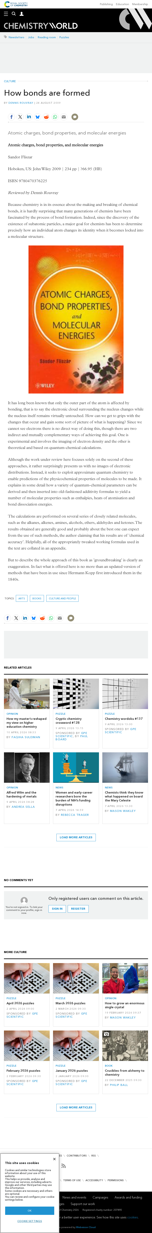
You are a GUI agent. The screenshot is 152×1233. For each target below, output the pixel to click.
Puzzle (61, 713)
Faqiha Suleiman (26, 737)
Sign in (57, 908)
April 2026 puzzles (20, 1003)
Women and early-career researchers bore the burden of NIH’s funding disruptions (74, 798)
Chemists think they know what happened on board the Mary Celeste (124, 796)
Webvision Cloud (86, 1227)
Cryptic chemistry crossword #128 (69, 721)
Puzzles (64, 37)
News (59, 787)
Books (36, 598)
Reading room (47, 37)
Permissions (116, 1180)
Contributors (77, 1155)
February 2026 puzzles (23, 1071)
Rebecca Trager (75, 815)
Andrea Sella (23, 807)
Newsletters (16, 37)
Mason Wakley (123, 811)
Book (109, 1065)
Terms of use (72, 1180)
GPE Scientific (71, 734)
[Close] (54, 1159)
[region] (29, 1193)
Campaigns (100, 1197)
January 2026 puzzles (72, 1071)
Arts (21, 598)
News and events (74, 1197)
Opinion (12, 713)
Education (122, 4)
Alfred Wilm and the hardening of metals (21, 794)
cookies (132, 1217)
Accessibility (94, 1180)
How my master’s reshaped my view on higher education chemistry (27, 723)
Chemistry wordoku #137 (124, 719)
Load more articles (76, 837)
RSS (93, 1155)
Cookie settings (29, 1221)
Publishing (106, 4)
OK (30, 1210)
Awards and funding (128, 1197)
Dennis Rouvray (21, 102)
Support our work (83, 1204)
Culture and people (62, 598)
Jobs (31, 37)
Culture (10, 81)
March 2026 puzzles (70, 1003)
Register (78, 908)
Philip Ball (119, 1085)
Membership (140, 4)
